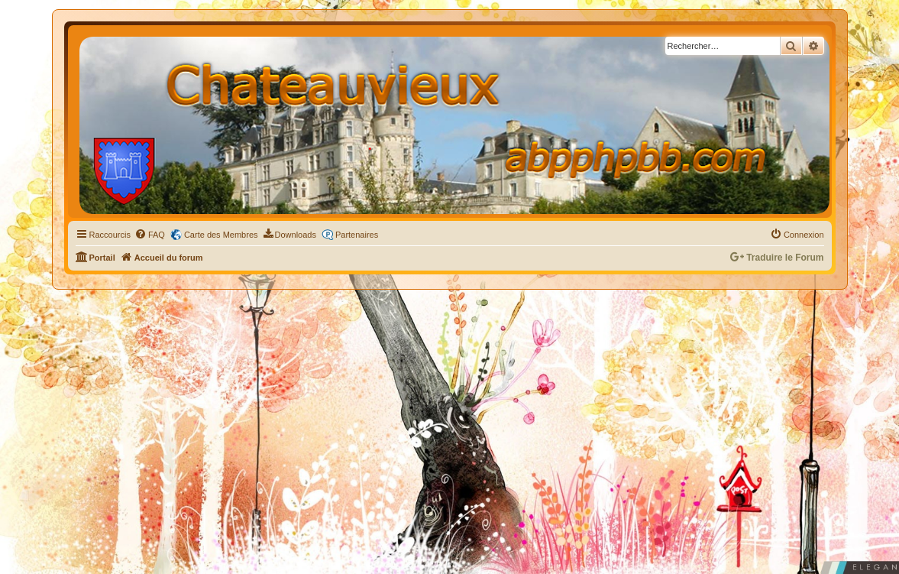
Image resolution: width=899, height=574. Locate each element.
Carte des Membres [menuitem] (221, 234)
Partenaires (356, 234)
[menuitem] (149, 234)
